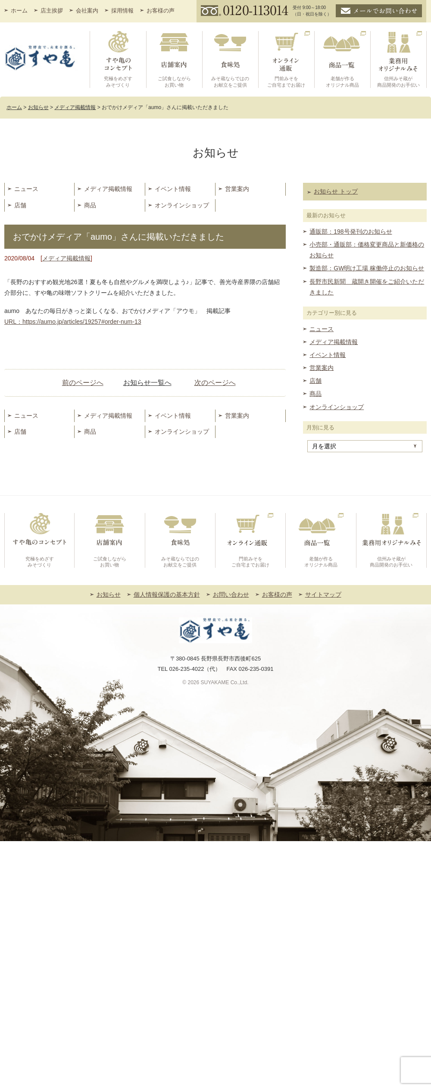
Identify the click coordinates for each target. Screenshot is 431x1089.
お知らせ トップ (336, 191)
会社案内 (87, 10)
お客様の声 (161, 10)
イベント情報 (173, 188)
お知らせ (109, 594)
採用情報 (122, 10)
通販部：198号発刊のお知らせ (350, 231)
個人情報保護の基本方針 (167, 594)
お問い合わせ (231, 594)
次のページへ (215, 382)
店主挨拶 (52, 10)
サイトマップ (323, 594)
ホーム (19, 10)
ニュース (26, 188)
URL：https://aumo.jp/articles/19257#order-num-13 (72, 321)
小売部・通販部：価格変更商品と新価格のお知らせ (366, 250)
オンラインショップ (182, 205)
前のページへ (82, 382)
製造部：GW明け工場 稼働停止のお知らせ (366, 268)
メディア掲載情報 (108, 188)
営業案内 (237, 188)
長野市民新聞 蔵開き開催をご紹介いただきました (366, 287)
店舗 (20, 205)
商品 (90, 205)
